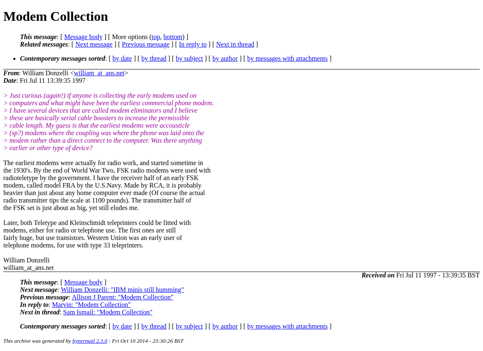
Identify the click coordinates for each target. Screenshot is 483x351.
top (156, 36)
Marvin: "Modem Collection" (91, 304)
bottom (172, 36)
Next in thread (235, 44)
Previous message (145, 44)
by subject (189, 58)
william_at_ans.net (99, 73)
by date (122, 58)
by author (225, 58)
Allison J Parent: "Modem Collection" (122, 297)
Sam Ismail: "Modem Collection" (107, 312)
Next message (93, 44)
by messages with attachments (287, 58)
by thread (154, 58)
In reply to (193, 44)
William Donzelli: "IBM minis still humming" (122, 289)
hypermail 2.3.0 (89, 341)
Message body (83, 36)
